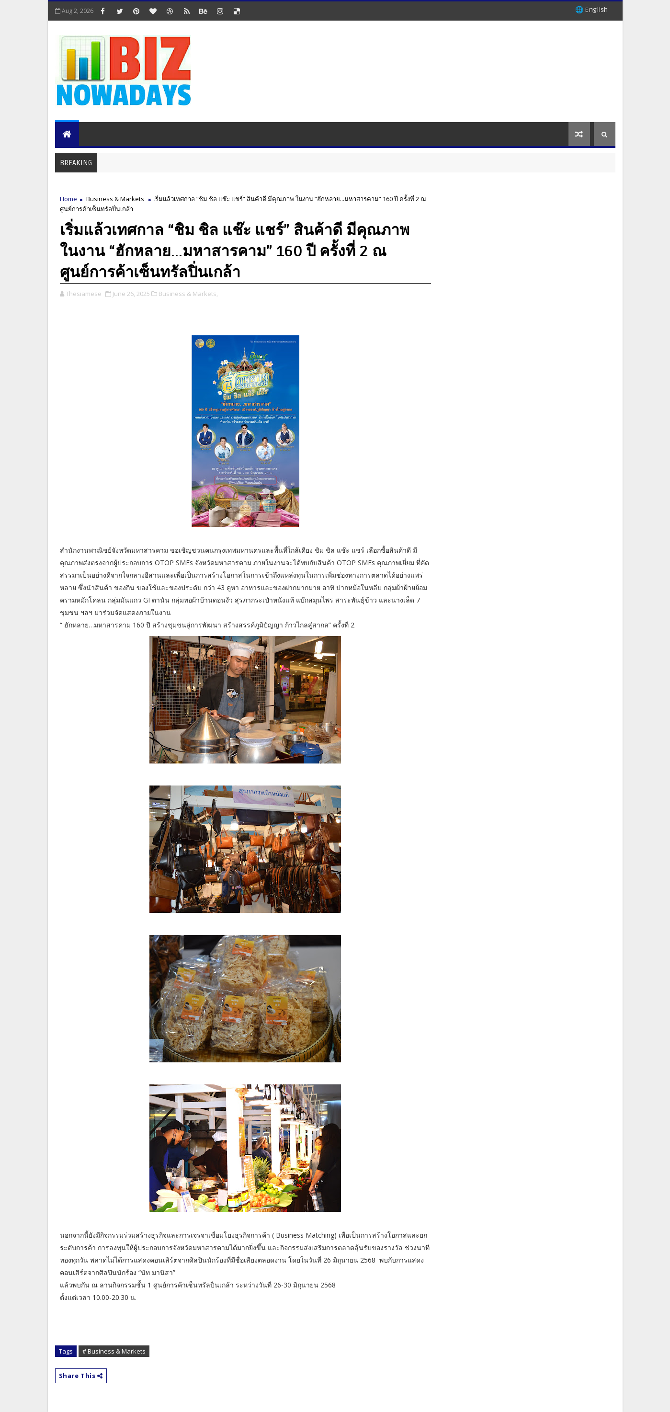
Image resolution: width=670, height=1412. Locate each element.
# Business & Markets (114, 1351)
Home (68, 198)
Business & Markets (115, 198)
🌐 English (591, 10)
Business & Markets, (188, 293)
